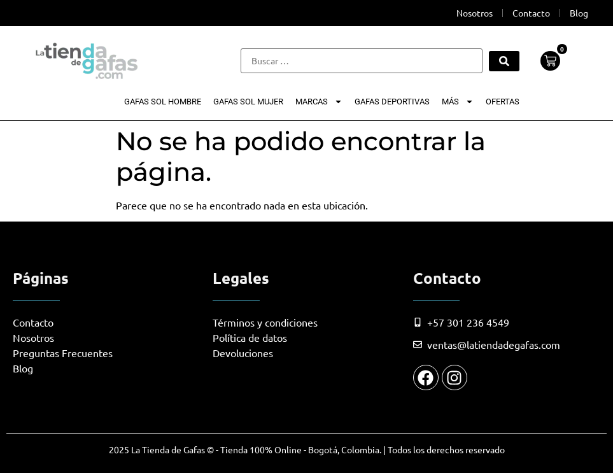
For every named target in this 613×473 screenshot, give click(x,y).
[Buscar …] (361, 60)
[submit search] (504, 61)
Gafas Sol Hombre (162, 101)
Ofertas (502, 101)
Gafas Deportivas (392, 101)
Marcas (318, 101)
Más (458, 101)
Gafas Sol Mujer (248, 101)
